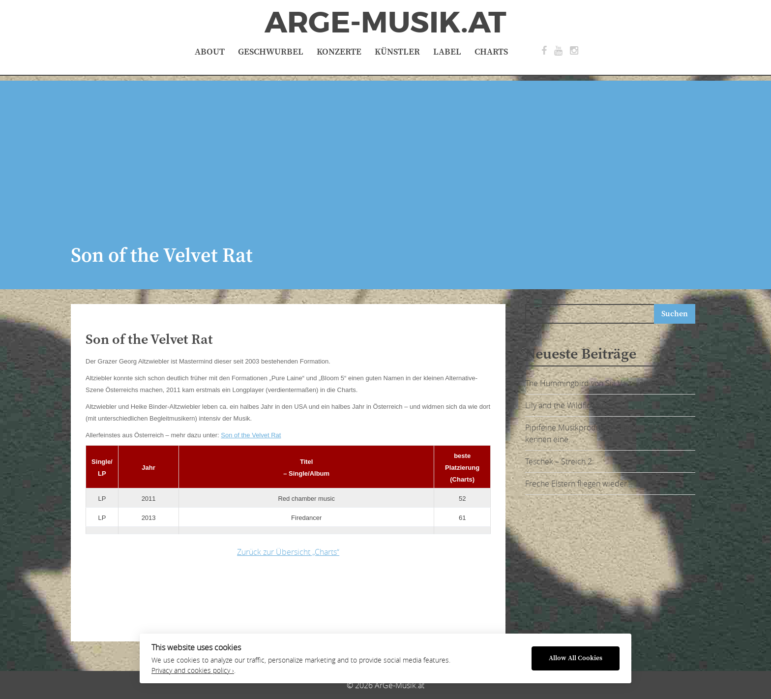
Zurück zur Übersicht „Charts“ (288, 552)
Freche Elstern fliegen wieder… (578, 483)
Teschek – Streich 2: (559, 461)
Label (447, 52)
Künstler (397, 52)
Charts (491, 52)
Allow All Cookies (575, 658)
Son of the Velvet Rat (251, 435)
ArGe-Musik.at (385, 22)
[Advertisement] (385, 149)
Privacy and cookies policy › (192, 670)
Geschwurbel (270, 52)
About (210, 52)
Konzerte (339, 52)
